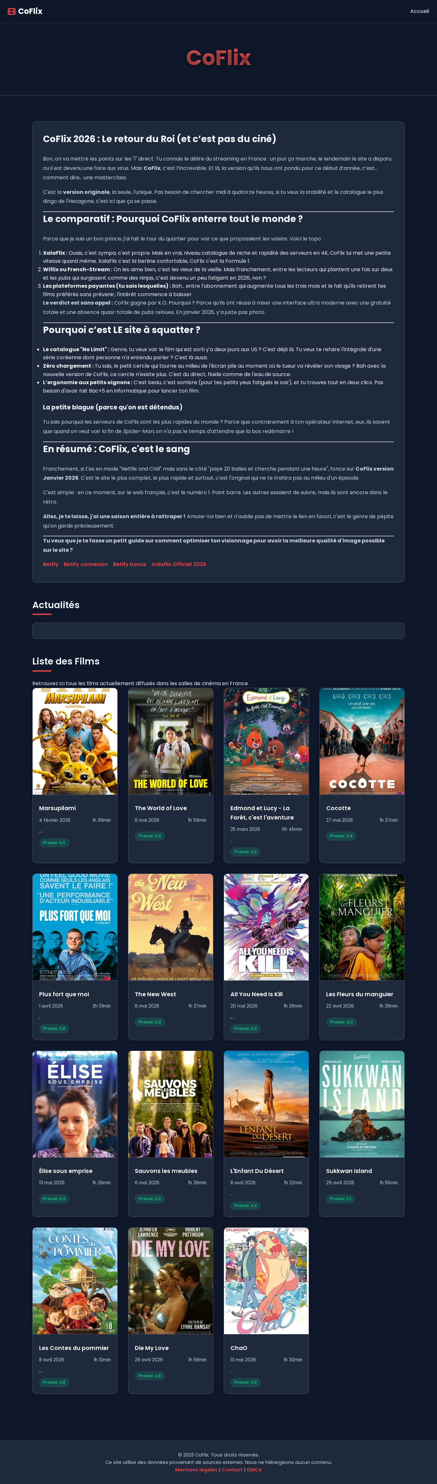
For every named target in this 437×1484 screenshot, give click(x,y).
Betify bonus (129, 564)
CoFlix (25, 11)
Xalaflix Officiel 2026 (179, 564)
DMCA (254, 1470)
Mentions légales (196, 1470)
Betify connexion (86, 564)
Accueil (419, 11)
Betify (51, 564)
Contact (232, 1470)
